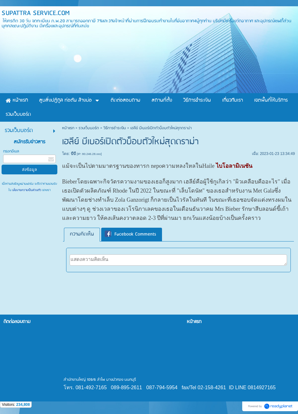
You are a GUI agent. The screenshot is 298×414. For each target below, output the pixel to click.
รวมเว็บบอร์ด (89, 128)
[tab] (82, 234)
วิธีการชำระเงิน (114, 128)
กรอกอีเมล (11, 151)
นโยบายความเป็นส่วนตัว (26, 190)
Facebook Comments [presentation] (130, 234)
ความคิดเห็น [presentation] (82, 234)
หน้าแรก (68, 128)
